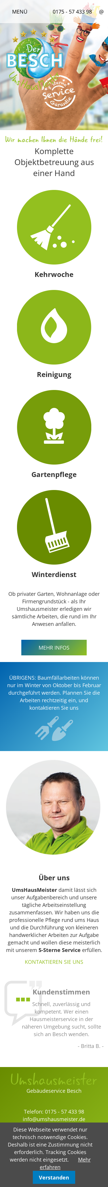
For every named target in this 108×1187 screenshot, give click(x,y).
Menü (19, 11)
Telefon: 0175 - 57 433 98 (54, 1111)
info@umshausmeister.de (54, 1119)
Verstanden (54, 1177)
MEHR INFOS (54, 647)
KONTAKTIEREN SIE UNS (54, 961)
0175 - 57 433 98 (72, 11)
